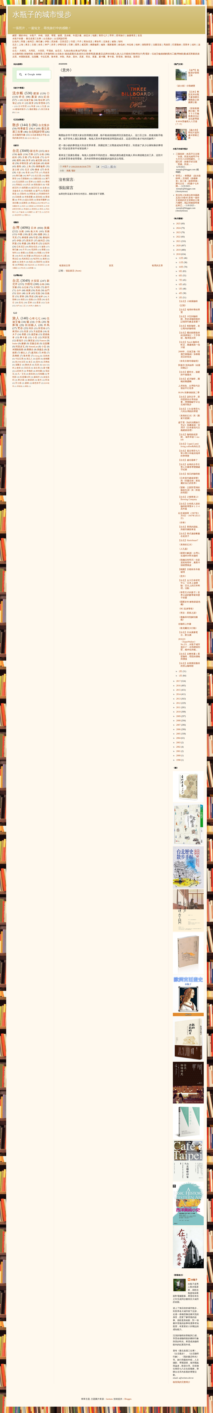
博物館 (180, 54)
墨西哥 (39, 262)
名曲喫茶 (38, 54)
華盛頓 (26, 209)
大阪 (19, 172)
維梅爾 (46, 359)
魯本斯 (54, 57)
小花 (44, 346)
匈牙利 (36, 259)
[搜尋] (33, 74)
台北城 (25, 287)
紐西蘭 (30, 268)
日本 (34, 227)
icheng (37, 356)
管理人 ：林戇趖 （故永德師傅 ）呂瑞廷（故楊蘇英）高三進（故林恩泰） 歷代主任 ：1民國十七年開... (188, 181)
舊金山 (34, 203)
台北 (14, 51)
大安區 (41, 51)
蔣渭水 (15, 331)
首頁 (140, 35)
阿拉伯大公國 (40, 256)
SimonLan (33, 346)
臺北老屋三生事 (33, 38)
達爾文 (18, 365)
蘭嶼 (36, 306)
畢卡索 (110, 57)
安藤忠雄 (34, 343)
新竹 (47, 287)
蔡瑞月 (20, 340)
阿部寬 (45, 337)
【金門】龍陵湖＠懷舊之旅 (193, 73)
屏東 (22, 296)
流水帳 (67, 35)
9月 (181, 271)
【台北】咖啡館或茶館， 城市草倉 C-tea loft (188, 437)
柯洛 (47, 380)
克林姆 (46, 356)
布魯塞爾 (29, 197)
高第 (37, 365)
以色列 (15, 41)
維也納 (121, 44)
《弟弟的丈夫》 (185, 544)
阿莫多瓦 (20, 346)
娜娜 (23, 343)
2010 (178, 712)
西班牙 (29, 240)
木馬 (46, 325)
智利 (120, 41)
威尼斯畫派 (191, 54)
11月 (181, 262)
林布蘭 (39, 371)
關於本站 (23, 35)
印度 (73, 41)
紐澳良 (25, 203)
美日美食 (45, 109)
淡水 (19, 293)
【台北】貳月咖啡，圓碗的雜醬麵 (189, 380)
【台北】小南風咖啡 (188, 301)
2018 (178, 254)
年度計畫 (77, 35)
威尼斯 (84, 44)
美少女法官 (20, 362)
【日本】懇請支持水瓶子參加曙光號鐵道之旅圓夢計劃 (193, 97)
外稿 (40, 35)
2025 (178, 223)
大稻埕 (22, 51)
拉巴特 (46, 212)
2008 (178, 720)
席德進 (19, 386)
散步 (15, 125)
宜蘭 (14, 287)
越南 (14, 262)
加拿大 (23, 262)
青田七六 (103, 35)
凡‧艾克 (22, 374)
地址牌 (41, 100)
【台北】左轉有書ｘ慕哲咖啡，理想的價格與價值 (189, 656)
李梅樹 (30, 371)
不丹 (79, 41)
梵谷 (88, 57)
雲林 (31, 182)
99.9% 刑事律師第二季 (189, 392)
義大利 (34, 231)
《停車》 (182, 522)
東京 (27, 44)
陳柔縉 (31, 380)
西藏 (31, 253)
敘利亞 (30, 41)
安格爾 (41, 374)
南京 (23, 206)
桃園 (28, 290)
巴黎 (71, 44)
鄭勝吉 (30, 349)
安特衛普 (39, 206)
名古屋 (38, 176)
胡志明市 (18, 215)
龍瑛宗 (136, 57)
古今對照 (22, 106)
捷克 (30, 234)
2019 (178, 250)
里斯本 (186, 44)
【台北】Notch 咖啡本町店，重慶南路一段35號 (189, 345)
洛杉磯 (15, 203)
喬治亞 (15, 259)
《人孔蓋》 (183, 549)
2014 (178, 694)
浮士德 (18, 383)
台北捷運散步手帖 (38, 135)
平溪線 (49, 51)
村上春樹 (16, 368)
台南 (70, 51)
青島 (41, 209)
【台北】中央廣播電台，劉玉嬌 (188, 633)
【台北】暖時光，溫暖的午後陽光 (189, 373)
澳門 (47, 179)
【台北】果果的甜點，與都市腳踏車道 (189, 528)
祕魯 (114, 41)
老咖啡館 (28, 54)
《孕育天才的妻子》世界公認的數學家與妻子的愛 (189, 595)
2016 (178, 685)
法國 (21, 231)
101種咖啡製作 (19, 109)
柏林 (138, 44)
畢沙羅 (21, 380)
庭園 (71, 54)
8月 (181, 275)
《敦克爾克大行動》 (188, 628)
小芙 (34, 337)
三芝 (24, 306)
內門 (17, 306)
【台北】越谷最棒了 (188, 460)
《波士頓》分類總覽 (185, 86)
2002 (178, 747)
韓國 (39, 253)
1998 (178, 760)
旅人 (119, 54)
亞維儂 (18, 197)
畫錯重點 (33, 109)
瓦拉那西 (20, 182)
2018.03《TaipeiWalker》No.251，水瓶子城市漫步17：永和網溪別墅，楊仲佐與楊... (189, 644)
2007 (178, 725)
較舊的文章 (157, 265)
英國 (47, 231)
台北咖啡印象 (19, 135)
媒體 (60, 35)
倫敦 (103, 44)
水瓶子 (33, 35)
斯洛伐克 (88, 41)
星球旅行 (120, 35)
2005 (178, 734)
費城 (47, 182)
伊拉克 (22, 268)
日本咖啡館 (48, 54)
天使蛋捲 (37, 331)
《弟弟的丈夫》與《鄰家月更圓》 (189, 417)
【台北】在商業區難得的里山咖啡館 (189, 664)
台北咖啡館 (17, 54)
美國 (68, 171)
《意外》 (182, 576)
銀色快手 (36, 383)
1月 (181, 676)
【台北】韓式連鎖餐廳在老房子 (189, 534)
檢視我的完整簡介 (181, 1382)
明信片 (139, 54)
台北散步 (59, 54)
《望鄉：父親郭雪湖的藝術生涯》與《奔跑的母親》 (189, 490)
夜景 (31, 103)
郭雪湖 (119, 57)
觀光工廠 (172, 54)
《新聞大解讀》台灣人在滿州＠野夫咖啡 (189, 554)
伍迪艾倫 (156, 54)
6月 (181, 284)
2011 (178, 707)
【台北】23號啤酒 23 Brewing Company (188, 498)
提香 (38, 359)
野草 (112, 35)
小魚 (38, 321)
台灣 (16, 228)
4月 (181, 293)
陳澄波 (128, 57)
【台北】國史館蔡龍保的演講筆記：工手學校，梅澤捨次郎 (189, 335)
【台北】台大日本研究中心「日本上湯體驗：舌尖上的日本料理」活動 (189, 584)
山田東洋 (19, 371)
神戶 (47, 44)
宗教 (133, 54)
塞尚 (40, 380)
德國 (40, 234)
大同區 (32, 51)
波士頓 (16, 169)
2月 (181, 671)
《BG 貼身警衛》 (186, 609)
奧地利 (46, 237)
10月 (181, 267)
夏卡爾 (102, 57)
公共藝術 (126, 54)
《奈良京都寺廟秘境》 (189, 361)
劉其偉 (32, 374)
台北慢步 (47, 38)
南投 (23, 299)
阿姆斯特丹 (44, 194)
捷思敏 (34, 334)
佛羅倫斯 (94, 44)
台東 (75, 51)
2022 (178, 237)
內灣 (30, 306)
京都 (34, 44)
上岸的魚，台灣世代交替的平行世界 (189, 387)
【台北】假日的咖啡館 (189, 474)
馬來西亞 (26, 259)
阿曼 (23, 41)
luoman (109, 1399)
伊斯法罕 (43, 203)
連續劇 (164, 54)
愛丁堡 (38, 212)
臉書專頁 (131, 35)
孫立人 (30, 359)
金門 (80, 51)
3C (23, 103)
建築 (36, 93)
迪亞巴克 (35, 188)
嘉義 (31, 299)
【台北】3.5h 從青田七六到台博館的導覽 (189, 410)
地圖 (94, 35)
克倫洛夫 (16, 191)
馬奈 (68, 57)
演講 (47, 35)
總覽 (14, 35)
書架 (34, 96)
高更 (81, 57)
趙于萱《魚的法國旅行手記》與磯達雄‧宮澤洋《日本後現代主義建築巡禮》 (189, 426)
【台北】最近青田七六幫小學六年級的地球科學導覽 (189, 453)
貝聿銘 (46, 362)
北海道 (106, 41)
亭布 (20, 200)
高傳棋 (15, 356)
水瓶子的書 (17, 38)
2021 (178, 241)
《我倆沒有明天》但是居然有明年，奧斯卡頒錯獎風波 (189, 562)
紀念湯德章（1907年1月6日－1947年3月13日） (189, 516)
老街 (81, 54)
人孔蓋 (43, 106)
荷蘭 (28, 256)
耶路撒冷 (38, 185)
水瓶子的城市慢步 (42, 14)
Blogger (127, 1399)
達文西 (37, 368)
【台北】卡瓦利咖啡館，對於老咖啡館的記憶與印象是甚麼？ (189, 319)
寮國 (44, 250)
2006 (178, 729)
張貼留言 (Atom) (73, 271)
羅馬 (77, 44)
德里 (39, 182)
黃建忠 (40, 349)
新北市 (34, 151)
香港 (27, 172)
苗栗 (39, 299)
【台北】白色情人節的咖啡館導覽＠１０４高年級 (189, 506)
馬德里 (167, 44)
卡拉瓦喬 (44, 57)
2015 (178, 690)
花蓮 (38, 293)
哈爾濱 (30, 212)
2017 (178, 681)
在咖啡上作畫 (184, 624)
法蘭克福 (157, 44)
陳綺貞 (28, 365)
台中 (47, 157)
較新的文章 (64, 265)
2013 (178, 699)
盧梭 (27, 383)
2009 (178, 716)
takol (44, 365)
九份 (66, 51)
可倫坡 (21, 212)
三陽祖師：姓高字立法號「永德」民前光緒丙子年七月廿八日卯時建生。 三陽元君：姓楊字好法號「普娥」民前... (188, 159)
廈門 (38, 191)
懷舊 (91, 54)
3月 (181, 297)
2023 (178, 232)
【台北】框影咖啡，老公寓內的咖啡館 (189, 327)
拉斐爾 (35, 57)
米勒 (62, 57)
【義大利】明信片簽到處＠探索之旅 (193, 134)
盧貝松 (34, 353)
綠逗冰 (87, 35)
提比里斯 (29, 200)
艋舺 (41, 296)
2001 (178, 751)
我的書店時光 (18, 138)
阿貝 (31, 328)
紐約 (194, 44)
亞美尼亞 (64, 41)
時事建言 (22, 128)
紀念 (46, 96)
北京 (14, 44)
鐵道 (67, 54)
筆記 (14, 103)
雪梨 (26, 215)
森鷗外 (37, 377)
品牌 (105, 54)
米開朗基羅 (24, 57)
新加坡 (39, 197)
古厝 (86, 54)
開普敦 (34, 209)
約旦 (28, 185)
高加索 (54, 41)
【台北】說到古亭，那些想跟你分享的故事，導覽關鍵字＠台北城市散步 (189, 401)
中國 (20, 234)
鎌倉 (37, 169)
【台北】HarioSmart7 (188, 540)
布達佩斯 (28, 191)
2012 (178, 703)
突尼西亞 (41, 265)
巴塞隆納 (176, 44)
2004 (178, 738)
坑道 (76, 54)
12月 (181, 258)
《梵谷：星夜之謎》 (188, 613)
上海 (21, 44)
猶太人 (24, 353)
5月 (181, 289)
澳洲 (45, 259)
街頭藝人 (112, 54)
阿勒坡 (32, 194)
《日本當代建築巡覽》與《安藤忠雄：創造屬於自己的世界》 (189, 480)
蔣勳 (26, 386)
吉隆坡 (30, 206)
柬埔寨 (25, 237)
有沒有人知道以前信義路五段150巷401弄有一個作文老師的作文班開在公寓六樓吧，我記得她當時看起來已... (187, 200)
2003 (178, 742)
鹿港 (38, 303)
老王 (31, 362)
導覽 (53, 35)
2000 (178, 755)
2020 (178, 245)
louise (14, 343)
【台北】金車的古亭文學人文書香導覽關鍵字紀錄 (189, 467)
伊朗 (47, 41)
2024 (178, 228)
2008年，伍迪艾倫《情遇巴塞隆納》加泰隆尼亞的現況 (189, 354)
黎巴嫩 (39, 41)
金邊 (45, 188)
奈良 (40, 44)
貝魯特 (23, 194)
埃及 (31, 262)
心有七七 (35, 318)
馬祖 (85, 51)
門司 (36, 172)
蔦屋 (33, 106)
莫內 (75, 57)
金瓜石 (58, 51)
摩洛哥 (97, 41)
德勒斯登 (146, 44)
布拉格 (130, 44)
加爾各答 (15, 206)
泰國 (23, 253)
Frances (43, 340)
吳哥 (53, 44)
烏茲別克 (31, 265)
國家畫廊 (111, 44)
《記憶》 (182, 305)
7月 (181, 280)
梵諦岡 (34, 250)
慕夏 (94, 57)
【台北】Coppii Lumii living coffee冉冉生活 (189, 445)
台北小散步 (32, 138)
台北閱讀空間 (60, 38)
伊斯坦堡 (62, 44)
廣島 (19, 166)
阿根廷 (21, 265)
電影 (147, 54)
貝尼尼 (27, 368)
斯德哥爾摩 (41, 200)
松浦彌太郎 (25, 377)
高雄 (38, 290)
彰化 (21, 303)
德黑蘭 (25, 188)
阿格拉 (19, 185)
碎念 (22, 96)
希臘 (24, 243)
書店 (100, 54)
